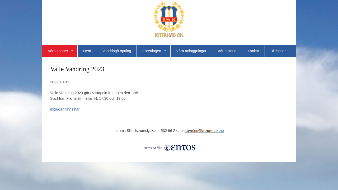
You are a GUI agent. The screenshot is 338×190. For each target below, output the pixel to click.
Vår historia (227, 51)
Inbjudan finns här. (65, 109)
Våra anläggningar (191, 51)
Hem (87, 51)
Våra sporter (58, 51)
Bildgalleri (278, 51)
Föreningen (151, 51)
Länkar (253, 51)
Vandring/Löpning (116, 51)
